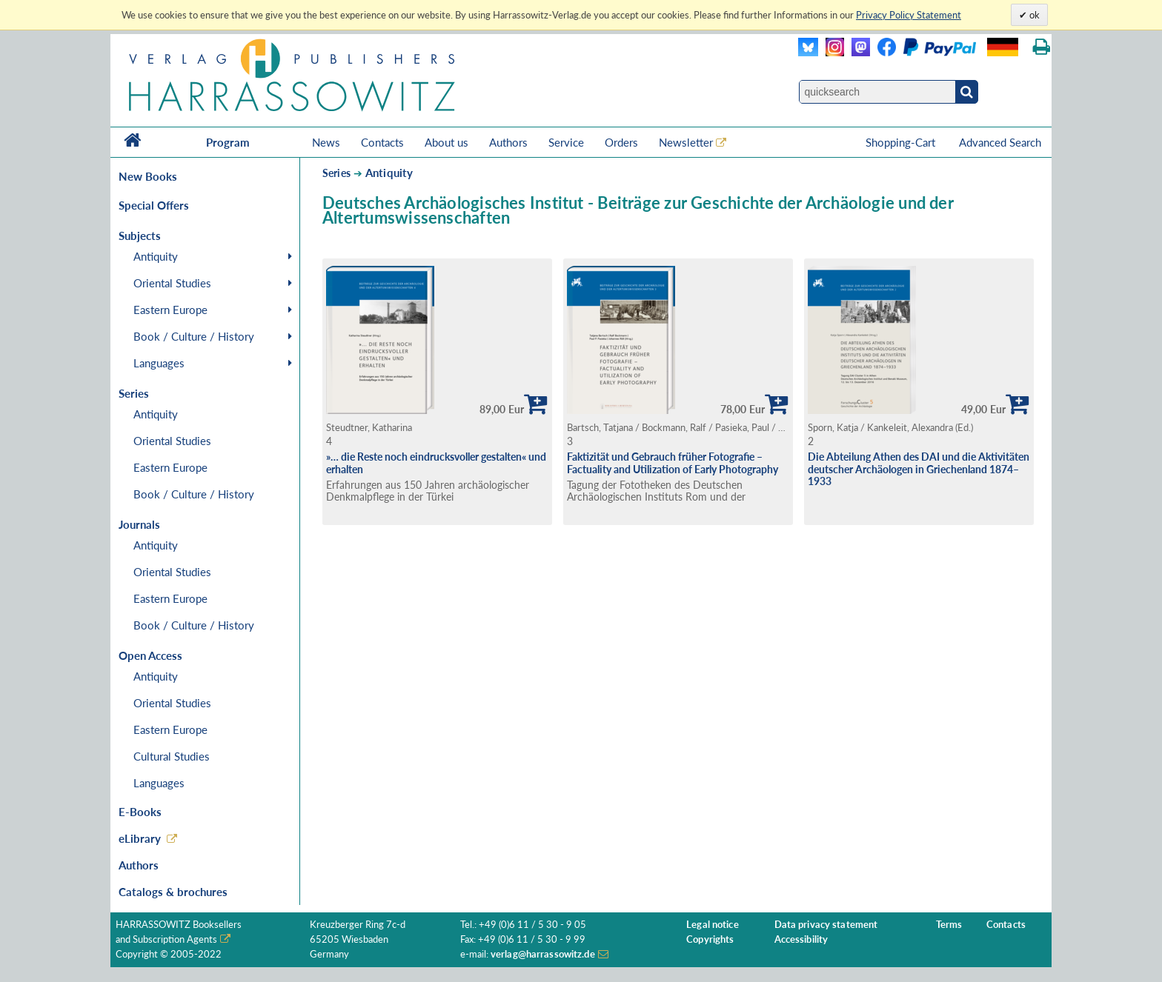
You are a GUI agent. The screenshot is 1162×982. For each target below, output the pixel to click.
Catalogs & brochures (173, 891)
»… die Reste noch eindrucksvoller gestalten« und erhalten (436, 462)
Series (336, 173)
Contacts (382, 142)
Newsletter (686, 142)
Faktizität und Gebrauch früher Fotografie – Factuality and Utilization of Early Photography (672, 462)
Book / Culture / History (193, 336)
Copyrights (710, 939)
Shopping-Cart (902, 142)
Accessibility (801, 939)
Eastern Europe (170, 309)
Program (228, 142)
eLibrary (140, 838)
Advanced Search (1000, 142)
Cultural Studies (171, 756)
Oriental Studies (172, 283)
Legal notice (712, 924)
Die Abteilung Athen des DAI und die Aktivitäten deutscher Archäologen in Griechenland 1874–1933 (918, 468)
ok (1033, 15)
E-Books (140, 811)
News (326, 142)
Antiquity (155, 256)
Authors (508, 142)
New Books (148, 176)
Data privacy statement (826, 924)
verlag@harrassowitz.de (543, 954)
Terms (949, 924)
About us (446, 142)
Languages (159, 363)
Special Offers (154, 205)
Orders (621, 142)
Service (566, 142)
